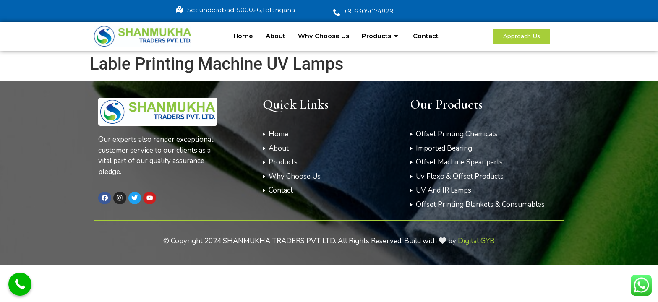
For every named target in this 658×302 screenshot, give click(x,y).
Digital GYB (476, 241)
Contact (426, 36)
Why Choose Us (323, 36)
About (275, 36)
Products (380, 36)
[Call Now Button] (19, 284)
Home (243, 36)
